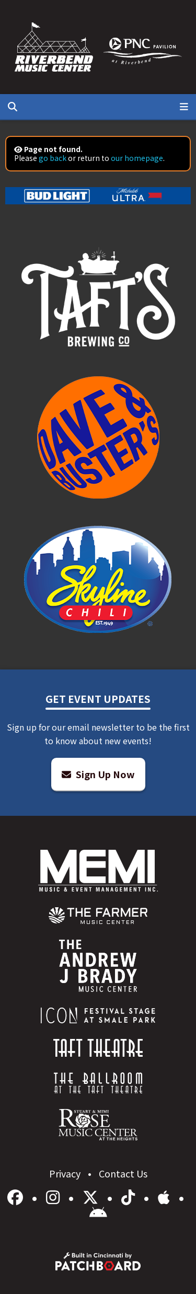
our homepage (137, 158)
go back (52, 158)
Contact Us (123, 1173)
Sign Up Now (98, 774)
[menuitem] (98, 915)
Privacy (66, 1173)
